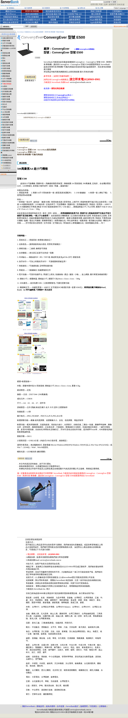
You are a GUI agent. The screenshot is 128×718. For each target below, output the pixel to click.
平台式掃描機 (6, 109)
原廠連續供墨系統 (8, 46)
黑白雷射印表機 (7, 125)
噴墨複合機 (6, 55)
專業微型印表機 (7, 158)
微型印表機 (6, 99)
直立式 (4, 104)
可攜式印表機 (6, 140)
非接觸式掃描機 (7, 89)
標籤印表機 (6, 41)
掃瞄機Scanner (7, 155)
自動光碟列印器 (7, 38)
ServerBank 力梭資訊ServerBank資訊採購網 (30, 32)
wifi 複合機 (6, 112)
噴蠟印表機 (6, 145)
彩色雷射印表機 (7, 122)
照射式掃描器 (6, 102)
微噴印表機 (6, 96)
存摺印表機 (6, 68)
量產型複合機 (6, 94)
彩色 (3, 61)
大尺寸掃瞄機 (6, 79)
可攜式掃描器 (6, 84)
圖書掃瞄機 (6, 73)
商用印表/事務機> (50, 32)
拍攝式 (4, 107)
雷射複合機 (6, 53)
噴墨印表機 (6, 127)
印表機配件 (7, 165)
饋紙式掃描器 (6, 81)
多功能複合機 (6, 91)
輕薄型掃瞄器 (6, 71)
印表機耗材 (7, 168)
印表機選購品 (6, 163)
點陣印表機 (6, 132)
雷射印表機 (6, 66)
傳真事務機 (6, 114)
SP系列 (4, 86)
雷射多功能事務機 (8, 135)
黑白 (3, 58)
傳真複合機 (6, 63)
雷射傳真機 (6, 148)
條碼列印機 (6, 120)
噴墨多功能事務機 (8, 143)
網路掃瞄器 (6, 76)
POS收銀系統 (6, 160)
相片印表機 (6, 130)
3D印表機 (5, 117)
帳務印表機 (6, 138)
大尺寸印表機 (6, 43)
